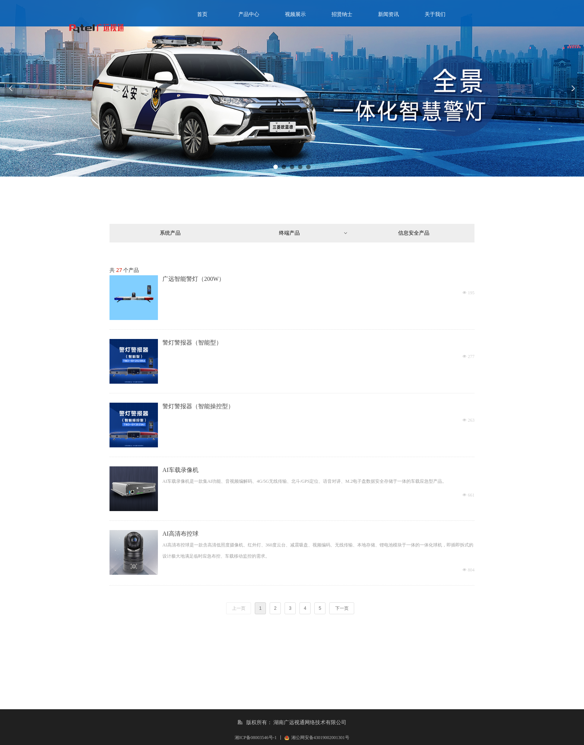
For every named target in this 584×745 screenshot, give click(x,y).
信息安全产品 (413, 233)
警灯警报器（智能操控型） (198, 406)
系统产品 (170, 233)
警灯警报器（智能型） (192, 342)
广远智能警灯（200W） (193, 279)
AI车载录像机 (180, 470)
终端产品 (313, 233)
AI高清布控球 (180, 533)
